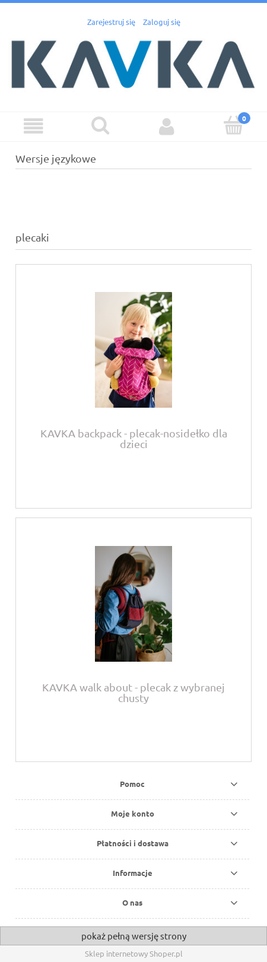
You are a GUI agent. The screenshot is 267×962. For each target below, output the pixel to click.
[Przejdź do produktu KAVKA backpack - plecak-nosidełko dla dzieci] (133, 350)
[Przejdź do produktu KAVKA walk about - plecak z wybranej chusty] (133, 604)
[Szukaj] (100, 125)
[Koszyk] (234, 125)
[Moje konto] (167, 126)
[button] (33, 126)
